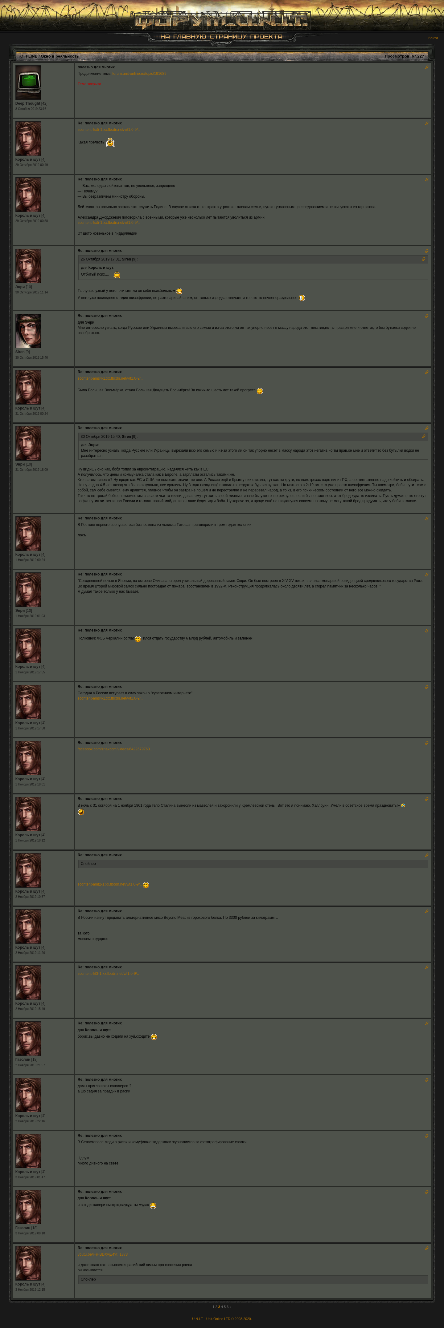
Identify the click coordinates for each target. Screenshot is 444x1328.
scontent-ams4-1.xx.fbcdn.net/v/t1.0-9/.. (110, 378)
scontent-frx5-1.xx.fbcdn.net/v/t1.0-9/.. (109, 129)
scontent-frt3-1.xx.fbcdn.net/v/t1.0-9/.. (108, 973)
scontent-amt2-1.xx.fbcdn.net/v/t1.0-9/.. (110, 884)
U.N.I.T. (198, 1319)
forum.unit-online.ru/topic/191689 (139, 73)
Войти (433, 38)
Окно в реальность (60, 56)
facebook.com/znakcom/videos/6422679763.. (115, 749)
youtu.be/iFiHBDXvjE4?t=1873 (103, 1254)
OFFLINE (29, 56)
